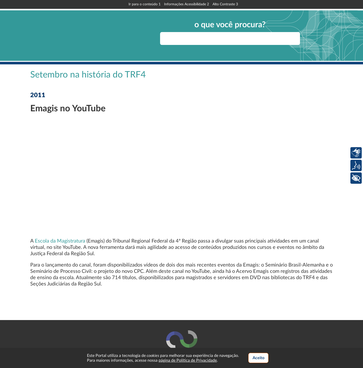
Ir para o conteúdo (145, 4)
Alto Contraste (225, 4)
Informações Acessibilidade (186, 4)
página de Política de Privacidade (188, 360)
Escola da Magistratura (60, 241)
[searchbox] (230, 38)
